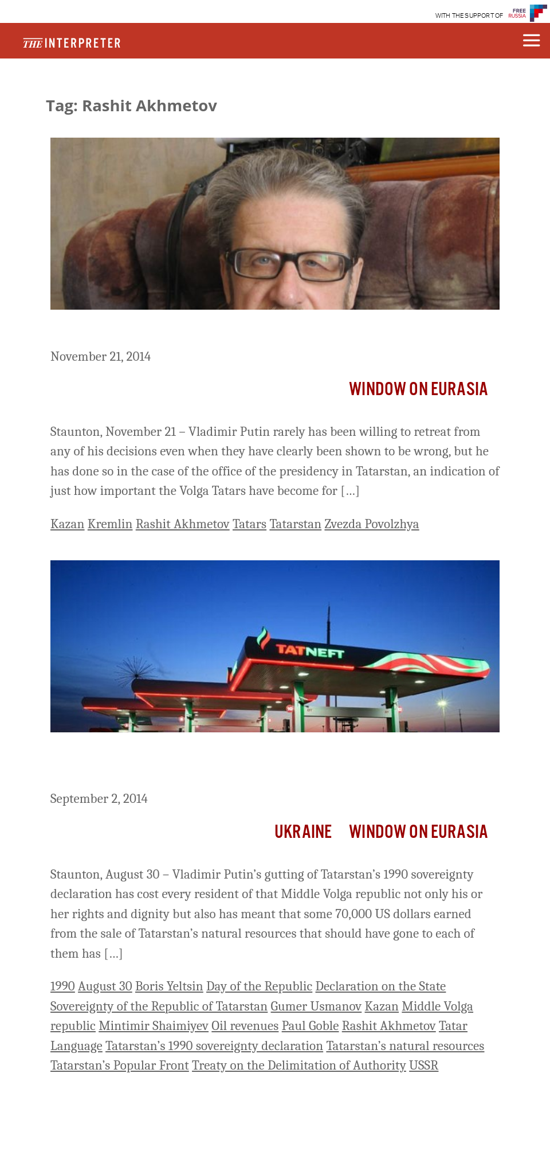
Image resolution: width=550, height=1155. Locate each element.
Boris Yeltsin (169, 986)
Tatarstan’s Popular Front (119, 1065)
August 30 (105, 986)
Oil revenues (244, 1025)
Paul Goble (310, 1025)
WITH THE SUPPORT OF (469, 16)
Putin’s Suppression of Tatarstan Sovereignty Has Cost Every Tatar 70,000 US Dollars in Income (267, 763)
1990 (62, 986)
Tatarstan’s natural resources (405, 1045)
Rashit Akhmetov (183, 524)
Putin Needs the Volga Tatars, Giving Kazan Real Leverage (242, 331)
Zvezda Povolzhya (371, 524)
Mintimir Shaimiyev (154, 1025)
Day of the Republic (259, 986)
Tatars (249, 524)
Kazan (67, 524)
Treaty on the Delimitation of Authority (299, 1065)
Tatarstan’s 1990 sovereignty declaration (214, 1045)
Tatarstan (295, 524)
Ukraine (303, 832)
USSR (423, 1065)
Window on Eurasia (418, 389)
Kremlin (110, 524)
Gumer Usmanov (316, 1006)
